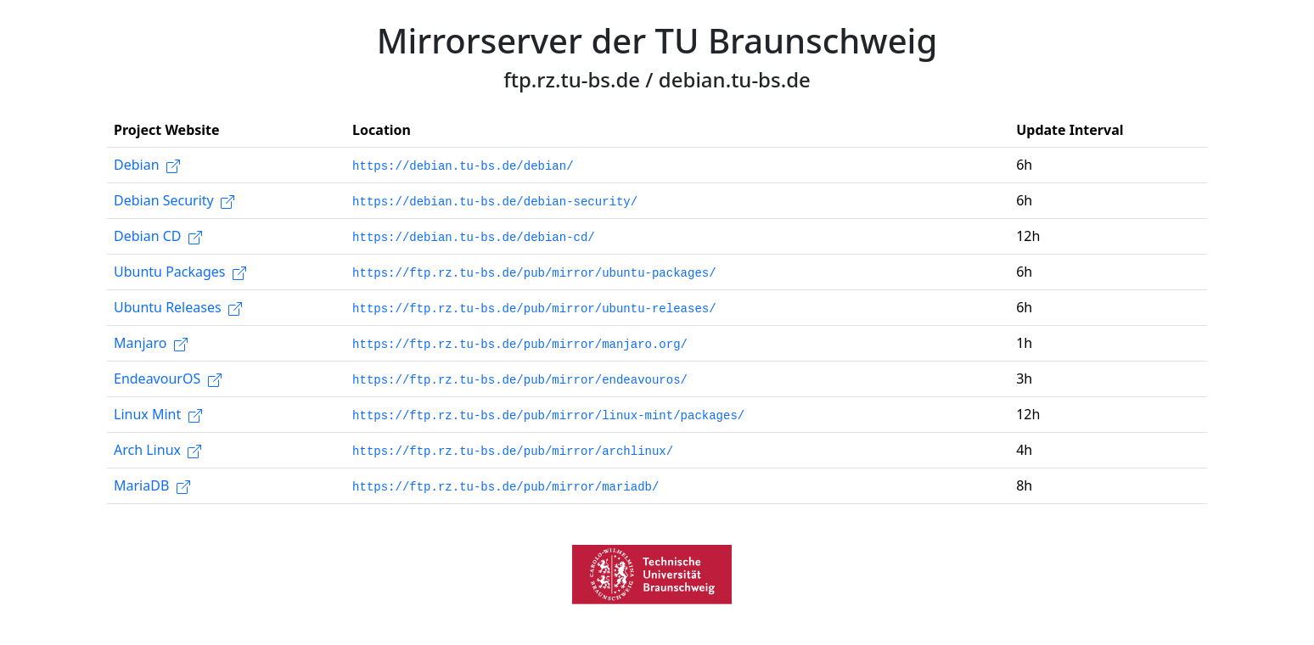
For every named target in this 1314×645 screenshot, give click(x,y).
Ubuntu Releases (178, 307)
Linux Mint (158, 414)
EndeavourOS (168, 378)
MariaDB (152, 485)
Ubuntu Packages (180, 271)
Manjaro (151, 343)
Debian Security (174, 200)
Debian (147, 164)
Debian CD (158, 236)
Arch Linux (157, 449)
